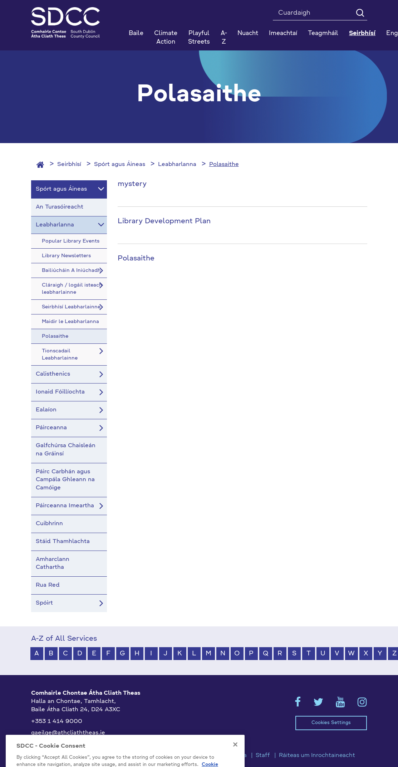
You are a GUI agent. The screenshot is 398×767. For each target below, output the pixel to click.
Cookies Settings (331, 722)
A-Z (224, 37)
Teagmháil (323, 33)
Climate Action (165, 37)
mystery (132, 184)
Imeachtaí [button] (283, 33)
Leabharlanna (177, 164)
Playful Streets (199, 37)
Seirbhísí (69, 164)
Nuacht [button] (247, 33)
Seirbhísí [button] (362, 33)
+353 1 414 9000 (56, 721)
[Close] (235, 756)
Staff (263, 755)
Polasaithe (224, 164)
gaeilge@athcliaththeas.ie (68, 733)
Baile (136, 33)
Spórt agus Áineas (119, 164)
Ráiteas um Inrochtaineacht (317, 755)
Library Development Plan (164, 221)
